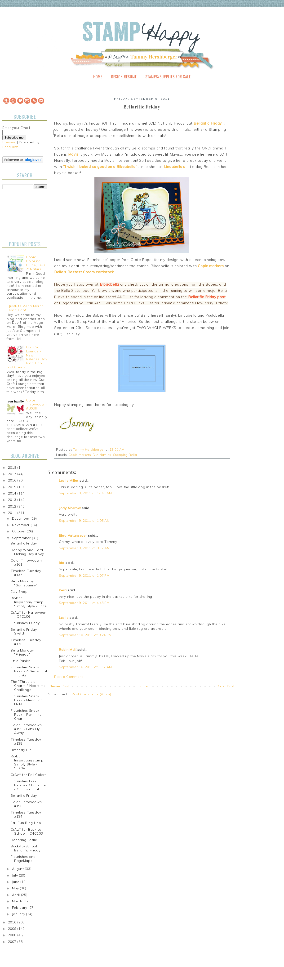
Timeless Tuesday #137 (26, 573)
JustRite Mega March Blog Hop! (26, 308)
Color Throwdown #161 (26, 562)
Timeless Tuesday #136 (26, 642)
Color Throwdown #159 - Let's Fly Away (26, 729)
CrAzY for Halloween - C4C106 (28, 614)
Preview (9, 142)
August (18, 869)
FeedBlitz (10, 147)
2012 (13, 506)
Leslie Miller (68, 480)
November (21, 525)
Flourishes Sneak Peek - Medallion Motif (27, 700)
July (15, 875)
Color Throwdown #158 (26, 804)
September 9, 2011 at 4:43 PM (84, 603)
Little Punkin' (21, 661)
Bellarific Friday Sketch (24, 631)
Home (97, 77)
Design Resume (124, 77)
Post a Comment (68, 677)
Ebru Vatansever (73, 535)
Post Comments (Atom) (91, 694)
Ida (61, 563)
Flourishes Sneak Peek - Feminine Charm (26, 714)
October (19, 531)
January (19, 914)
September (22, 538)
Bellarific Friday (24, 543)
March (17, 901)
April (16, 895)
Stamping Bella (125, 455)
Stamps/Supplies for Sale (168, 77)
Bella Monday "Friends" (22, 652)
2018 (13, 467)
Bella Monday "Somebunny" (24, 583)
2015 (13, 487)
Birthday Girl (21, 750)
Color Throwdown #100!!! (36, 404)
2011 (13, 513)
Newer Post (59, 686)
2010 (13, 922)
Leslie (63, 618)
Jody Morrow (70, 508)
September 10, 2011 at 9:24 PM (85, 635)
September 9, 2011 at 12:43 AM (85, 493)
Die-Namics (102, 455)
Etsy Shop (19, 591)
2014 (13, 493)
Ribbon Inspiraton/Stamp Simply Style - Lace (29, 602)
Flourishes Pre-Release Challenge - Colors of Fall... (28, 785)
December (21, 518)
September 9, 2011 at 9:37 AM (84, 548)
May (16, 888)
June (16, 882)
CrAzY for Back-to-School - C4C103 (27, 831)
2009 (13, 929)
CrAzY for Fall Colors (29, 775)
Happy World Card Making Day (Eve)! (27, 552)
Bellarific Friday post (207, 297)
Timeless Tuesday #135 (26, 741)
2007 (13, 942)
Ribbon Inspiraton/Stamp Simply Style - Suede (27, 762)
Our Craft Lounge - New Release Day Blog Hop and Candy (27, 357)
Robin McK (67, 650)
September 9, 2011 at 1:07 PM (84, 575)
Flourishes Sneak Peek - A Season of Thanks (29, 671)
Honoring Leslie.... (25, 840)
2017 (13, 474)
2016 (13, 480)
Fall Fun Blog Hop (26, 823)
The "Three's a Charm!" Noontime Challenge (28, 685)
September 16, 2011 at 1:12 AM (85, 667)
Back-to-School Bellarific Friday (25, 848)
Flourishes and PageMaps (23, 859)
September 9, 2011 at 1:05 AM (84, 520)
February (20, 907)
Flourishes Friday (25, 623)
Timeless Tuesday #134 (26, 814)
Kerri (63, 590)
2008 (13, 935)
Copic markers (80, 455)
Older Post (226, 686)
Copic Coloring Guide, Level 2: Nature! (36, 263)
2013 (13, 500)
